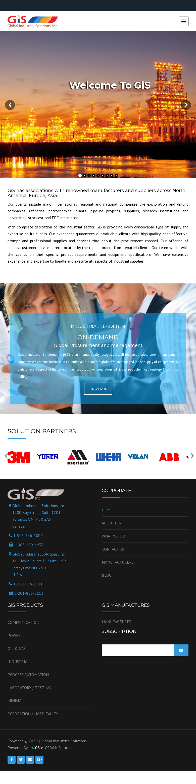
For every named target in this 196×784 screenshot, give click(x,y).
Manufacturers (118, 562)
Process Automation (28, 674)
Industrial (19, 661)
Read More (98, 388)
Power (14, 635)
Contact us (113, 549)
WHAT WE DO (113, 535)
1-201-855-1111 (28, 583)
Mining (14, 700)
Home (107, 509)
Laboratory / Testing (29, 687)
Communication (23, 622)
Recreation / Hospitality (33, 713)
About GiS (111, 522)
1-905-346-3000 (28, 535)
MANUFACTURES (116, 621)
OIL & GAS (17, 648)
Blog (107, 575)
